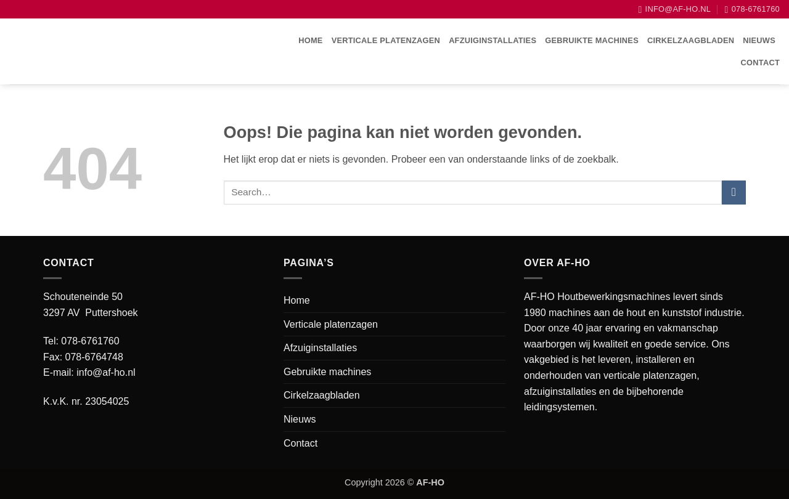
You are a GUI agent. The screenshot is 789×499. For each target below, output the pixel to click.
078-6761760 (90, 341)
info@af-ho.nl (105, 372)
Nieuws (759, 40)
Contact (760, 62)
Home (310, 40)
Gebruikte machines (592, 40)
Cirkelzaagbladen (690, 40)
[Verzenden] (734, 193)
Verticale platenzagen (386, 40)
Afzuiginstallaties (492, 40)
